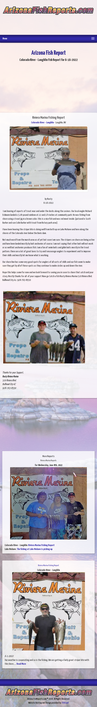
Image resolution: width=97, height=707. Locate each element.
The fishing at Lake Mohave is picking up (34, 549)
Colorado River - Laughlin (42, 122)
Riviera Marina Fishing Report (41, 545)
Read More (21, 664)
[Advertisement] (48, 22)
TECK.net (65, 703)
